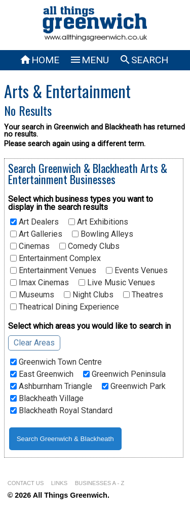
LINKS (59, 483)
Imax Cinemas (39, 283)
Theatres (143, 295)
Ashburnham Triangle (51, 386)
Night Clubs (88, 295)
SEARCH (143, 60)
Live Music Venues (117, 283)
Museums (32, 295)
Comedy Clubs (89, 246)
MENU (89, 60)
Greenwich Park (134, 386)
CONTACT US (26, 483)
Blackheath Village (47, 399)
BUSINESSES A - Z (100, 483)
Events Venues (137, 271)
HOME (39, 60)
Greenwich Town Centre (56, 362)
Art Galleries (36, 234)
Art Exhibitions (98, 222)
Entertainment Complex (55, 258)
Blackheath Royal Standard (61, 411)
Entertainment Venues (53, 271)
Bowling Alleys (102, 234)
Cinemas (30, 246)
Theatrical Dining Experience (64, 307)
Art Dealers (34, 222)
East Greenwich (41, 374)
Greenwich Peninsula (124, 374)
